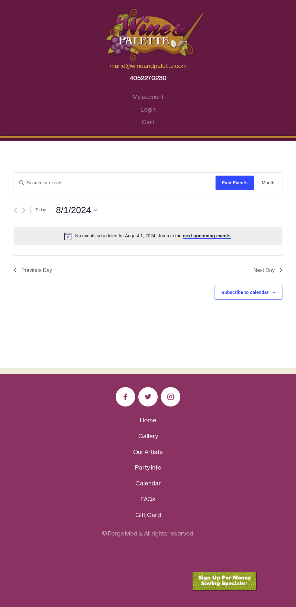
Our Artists (148, 452)
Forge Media (125, 533)
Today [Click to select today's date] (41, 210)
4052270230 (148, 78)
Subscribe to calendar (245, 292)
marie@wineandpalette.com (148, 66)
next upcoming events (207, 235)
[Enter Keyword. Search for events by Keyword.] (115, 183)
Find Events (235, 182)
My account (148, 97)
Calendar (148, 483)
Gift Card (148, 515)
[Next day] (24, 210)
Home (148, 420)
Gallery (148, 436)
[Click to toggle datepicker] (76, 210)
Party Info (148, 467)
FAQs (148, 499)
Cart (148, 122)
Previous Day (33, 270)
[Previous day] (15, 210)
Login (148, 109)
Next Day (267, 270)
